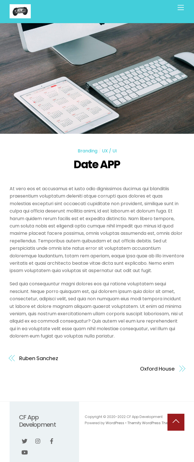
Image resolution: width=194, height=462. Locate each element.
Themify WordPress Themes (151, 423)
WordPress (115, 423)
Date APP (97, 164)
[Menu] (180, 7)
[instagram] (38, 440)
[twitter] (24, 440)
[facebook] (51, 440)
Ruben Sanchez (38, 358)
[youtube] (24, 452)
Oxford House (157, 368)
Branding (87, 151)
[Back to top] (175, 422)
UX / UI (109, 151)
